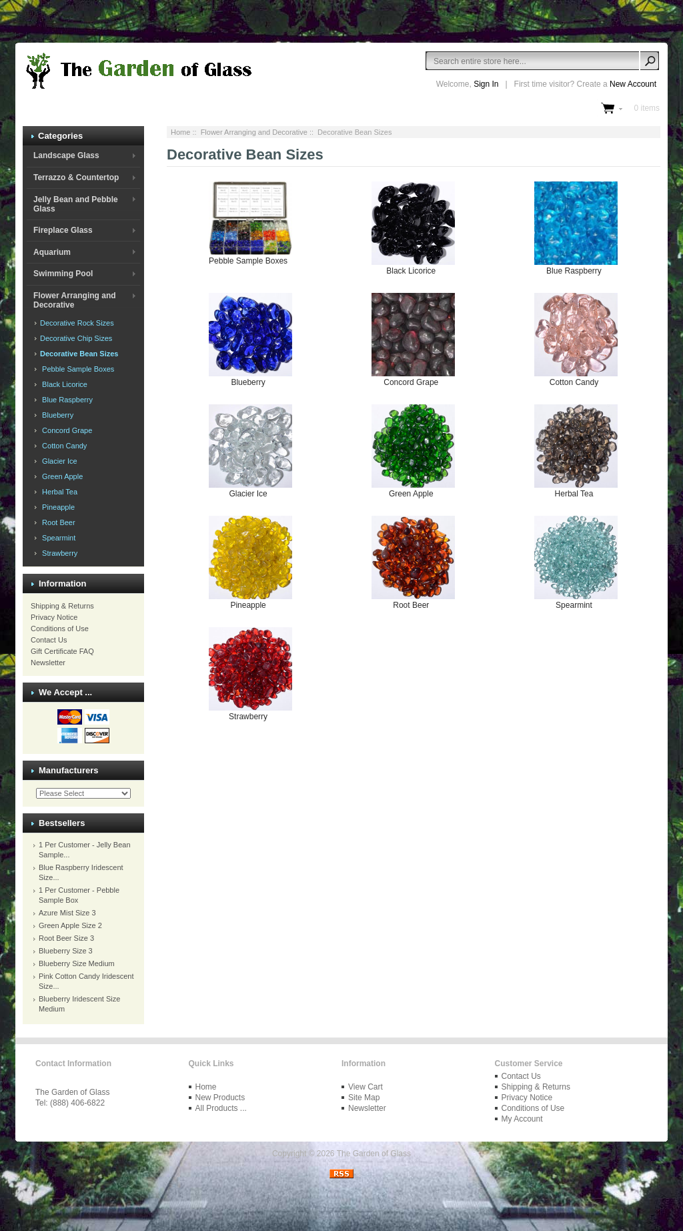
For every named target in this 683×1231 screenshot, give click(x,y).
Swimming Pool (63, 273)
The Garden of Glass (374, 1153)
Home (180, 132)
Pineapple (56, 507)
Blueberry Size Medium (77, 963)
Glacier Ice (57, 461)
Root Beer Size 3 (66, 938)
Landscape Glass (66, 155)
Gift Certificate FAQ (62, 651)
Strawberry (57, 553)
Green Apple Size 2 (70, 925)
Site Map (364, 1097)
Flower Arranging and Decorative (254, 132)
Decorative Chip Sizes (75, 338)
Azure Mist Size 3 (67, 913)
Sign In (486, 84)
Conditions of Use (60, 629)
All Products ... (221, 1108)
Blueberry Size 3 (66, 951)
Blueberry (55, 415)
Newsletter (48, 663)
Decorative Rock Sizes (76, 323)
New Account (633, 84)
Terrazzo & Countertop (76, 177)
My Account (522, 1119)
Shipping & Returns (62, 606)
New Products (220, 1097)
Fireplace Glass (63, 230)
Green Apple (60, 476)
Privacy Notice (54, 617)
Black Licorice (62, 384)
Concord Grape (65, 430)
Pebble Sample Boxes (76, 369)
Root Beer (56, 522)
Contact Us (49, 640)
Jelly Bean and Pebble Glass (75, 204)
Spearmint (56, 538)
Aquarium (52, 252)
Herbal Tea (57, 492)
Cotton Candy (62, 446)
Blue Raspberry (65, 400)
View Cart (365, 1087)
